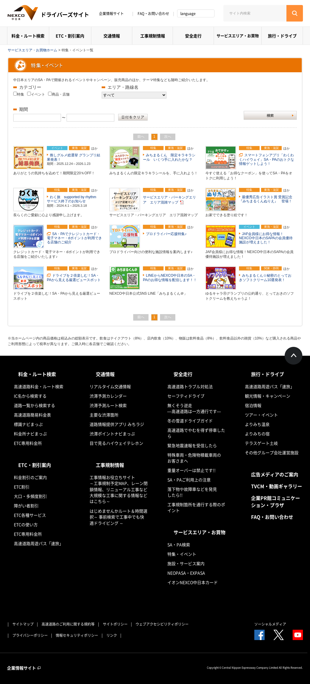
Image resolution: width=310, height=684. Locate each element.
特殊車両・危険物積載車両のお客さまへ (194, 458)
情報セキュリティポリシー (77, 635)
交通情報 (111, 36)
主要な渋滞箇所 (104, 415)
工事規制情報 (152, 36)
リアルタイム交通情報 (110, 386)
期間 (23, 109)
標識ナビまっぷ (28, 424)
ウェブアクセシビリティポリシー (162, 624)
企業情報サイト (113, 13)
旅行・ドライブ (282, 36)
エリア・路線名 (123, 87)
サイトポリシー (115, 624)
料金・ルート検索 (27, 36)
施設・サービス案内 (186, 563)
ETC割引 (21, 487)
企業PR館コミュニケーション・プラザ (275, 501)
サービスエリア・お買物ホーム (32, 50)
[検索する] (294, 13)
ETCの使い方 (26, 524)
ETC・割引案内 (70, 36)
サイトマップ (23, 624)
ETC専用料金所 (28, 443)
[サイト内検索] (254, 13)
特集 (20, 94)
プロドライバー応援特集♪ (166, 234)
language (188, 13)
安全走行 (193, 36)
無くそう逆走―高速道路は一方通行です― (194, 408)
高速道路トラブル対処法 (190, 386)
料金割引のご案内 (30, 477)
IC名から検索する (30, 396)
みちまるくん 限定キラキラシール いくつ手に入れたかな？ (169, 157)
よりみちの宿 (257, 434)
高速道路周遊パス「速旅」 (38, 543)
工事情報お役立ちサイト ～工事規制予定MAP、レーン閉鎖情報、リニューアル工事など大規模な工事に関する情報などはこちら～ (119, 489)
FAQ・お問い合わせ (153, 13)
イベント (38, 94)
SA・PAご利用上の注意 (189, 480)
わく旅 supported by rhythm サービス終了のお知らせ (73, 199)
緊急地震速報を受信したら (192, 445)
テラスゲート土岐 (261, 443)
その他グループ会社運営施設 (272, 452)
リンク (111, 635)
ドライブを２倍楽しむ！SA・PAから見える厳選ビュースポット (74, 277)
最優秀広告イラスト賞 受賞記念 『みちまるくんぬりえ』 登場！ (267, 199)
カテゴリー (30, 87)
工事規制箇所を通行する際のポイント (196, 507)
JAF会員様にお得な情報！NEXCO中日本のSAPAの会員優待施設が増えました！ (266, 238)
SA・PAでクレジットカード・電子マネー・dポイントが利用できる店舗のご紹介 (74, 238)
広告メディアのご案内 (274, 474)
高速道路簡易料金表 (32, 415)
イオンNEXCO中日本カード (192, 582)
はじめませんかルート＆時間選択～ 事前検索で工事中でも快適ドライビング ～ (118, 517)
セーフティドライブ (186, 396)
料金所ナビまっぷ (30, 434)
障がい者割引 (26, 506)
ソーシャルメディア (270, 624)
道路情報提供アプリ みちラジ (117, 424)
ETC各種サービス (30, 515)
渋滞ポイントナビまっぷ (112, 434)
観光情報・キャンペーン (267, 396)
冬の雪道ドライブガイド (190, 421)
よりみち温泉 (257, 424)
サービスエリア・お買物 (238, 35)
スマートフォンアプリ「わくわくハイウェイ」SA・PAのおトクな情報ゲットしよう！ (266, 159)
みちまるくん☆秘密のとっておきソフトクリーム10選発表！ (265, 277)
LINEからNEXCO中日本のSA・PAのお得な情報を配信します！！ (170, 277)
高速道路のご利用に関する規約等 (68, 624)
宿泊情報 (253, 405)
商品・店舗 (61, 94)
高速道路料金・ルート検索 (38, 386)
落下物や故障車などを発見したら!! (192, 492)
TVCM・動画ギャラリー (276, 486)
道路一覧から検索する (34, 405)
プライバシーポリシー (30, 635)
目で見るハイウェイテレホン (116, 443)
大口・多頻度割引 (30, 496)
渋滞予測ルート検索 (108, 405)
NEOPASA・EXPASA (186, 573)
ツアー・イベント (261, 415)
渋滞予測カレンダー (108, 396)
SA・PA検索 (178, 544)
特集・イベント (181, 554)
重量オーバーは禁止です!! (191, 470)
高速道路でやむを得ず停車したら (196, 433)
